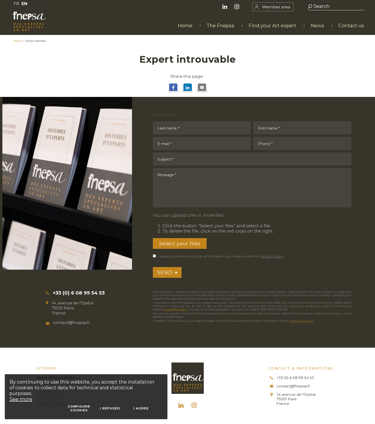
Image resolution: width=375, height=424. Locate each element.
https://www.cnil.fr (301, 321)
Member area (276, 7)
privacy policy (272, 256)
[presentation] (315, 272)
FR (16, 3)
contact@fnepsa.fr (175, 309)
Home (17, 41)
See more (21, 399)
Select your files (179, 243)
